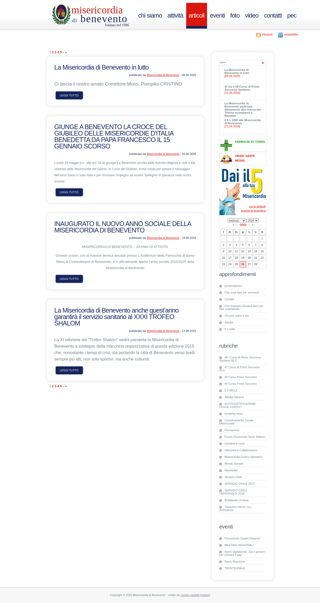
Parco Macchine (235, 561)
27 (249, 264)
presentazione (233, 285)
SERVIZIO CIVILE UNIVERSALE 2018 (233, 492)
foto (235, 15)
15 (262, 251)
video (251, 15)
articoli (196, 15)
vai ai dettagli (257, 206)
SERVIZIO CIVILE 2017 (240, 483)
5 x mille (230, 329)
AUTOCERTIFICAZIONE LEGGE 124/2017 (237, 405)
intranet (267, 34)
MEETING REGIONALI (239, 545)
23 (223, 264)
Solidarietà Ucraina (237, 500)
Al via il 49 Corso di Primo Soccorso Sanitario (244, 89)
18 (236, 257)
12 (242, 251)
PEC (292, 15)
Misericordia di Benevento (163, 75)
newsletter (291, 34)
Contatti (229, 299)
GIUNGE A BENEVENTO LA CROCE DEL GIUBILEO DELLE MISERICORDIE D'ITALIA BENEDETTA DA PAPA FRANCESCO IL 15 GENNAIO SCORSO (114, 136)
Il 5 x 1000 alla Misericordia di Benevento (244, 123)
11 (236, 251)
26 (242, 264)
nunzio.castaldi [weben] (195, 595)
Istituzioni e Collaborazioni (241, 450)
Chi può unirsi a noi (237, 315)
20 (249, 257)
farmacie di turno (250, 141)
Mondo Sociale (234, 463)
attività (175, 15)
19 (242, 257)
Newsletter (231, 470)
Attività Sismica (234, 397)
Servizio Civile (233, 477)
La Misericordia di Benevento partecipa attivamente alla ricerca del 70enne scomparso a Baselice (244, 111)
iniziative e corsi (235, 443)
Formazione (232, 430)
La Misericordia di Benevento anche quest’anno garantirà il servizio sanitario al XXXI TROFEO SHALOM (116, 317)
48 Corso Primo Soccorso (241, 377)
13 (249, 251)
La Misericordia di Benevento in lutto (101, 67)
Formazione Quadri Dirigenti (242, 538)
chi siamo (150, 15)
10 (229, 251)
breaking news (234, 413)
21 (255, 257)
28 (255, 264)
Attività (229, 322)
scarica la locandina (253, 210)
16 (223, 257)
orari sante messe (245, 157)
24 (229, 264)
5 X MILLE (231, 390)
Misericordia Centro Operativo (243, 456)
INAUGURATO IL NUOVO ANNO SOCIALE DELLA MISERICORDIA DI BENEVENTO (122, 227)
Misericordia (97, 10)
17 (229, 257)
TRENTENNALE (235, 568)
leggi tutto (69, 95)
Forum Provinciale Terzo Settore (245, 436)
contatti (273, 15)
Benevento (100, 18)
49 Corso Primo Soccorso (241, 383)
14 (255, 251)
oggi (243, 224)
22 (262, 257)
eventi (217, 15)
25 (236, 264)
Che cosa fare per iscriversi (242, 292)
